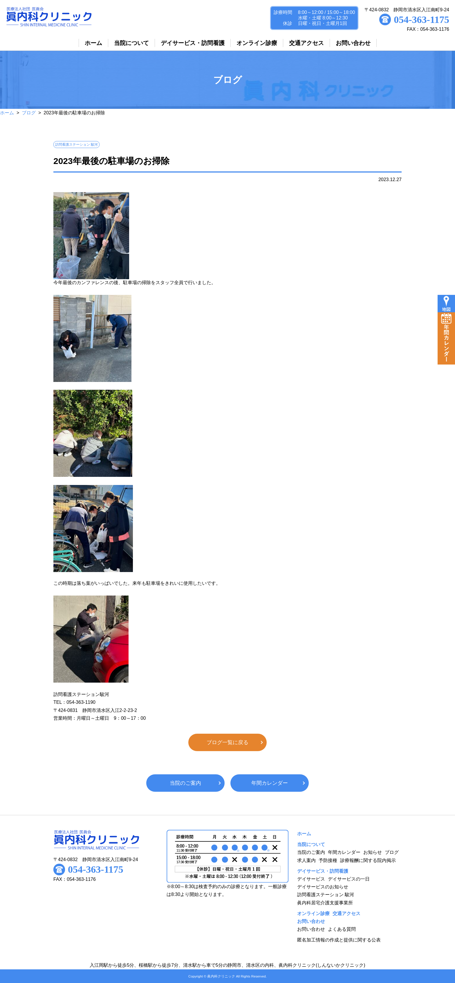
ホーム (7, 112)
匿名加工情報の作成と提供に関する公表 (339, 939)
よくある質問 (342, 929)
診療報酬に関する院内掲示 (368, 860)
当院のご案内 (185, 783)
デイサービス (311, 878)
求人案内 (306, 860)
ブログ (29, 112)
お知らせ (372, 852)
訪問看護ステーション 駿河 (325, 894)
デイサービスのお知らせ (322, 886)
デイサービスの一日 (349, 878)
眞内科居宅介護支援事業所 (325, 902)
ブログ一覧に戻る (227, 742)
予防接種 (328, 860)
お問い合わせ (311, 929)
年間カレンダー (269, 783)
